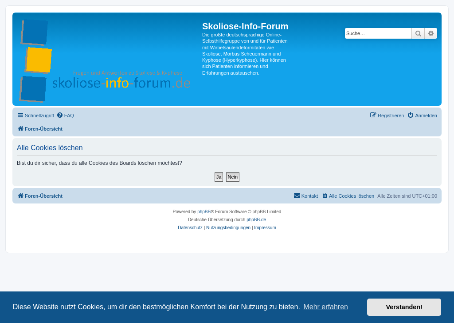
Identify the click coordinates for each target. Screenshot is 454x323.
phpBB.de (256, 219)
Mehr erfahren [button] (325, 307)
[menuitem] (65, 115)
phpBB (204, 211)
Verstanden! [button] (404, 307)
